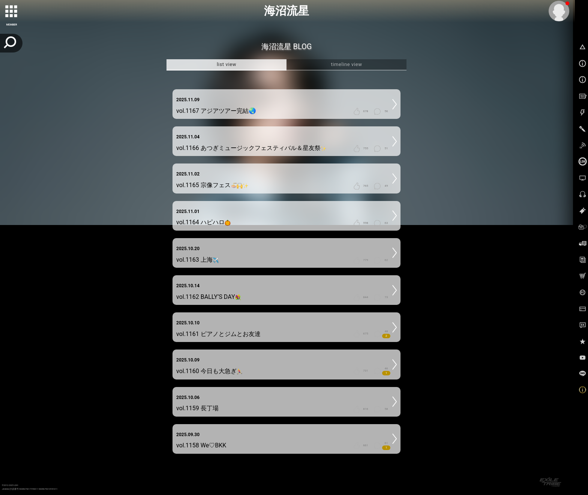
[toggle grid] (11, 11)
